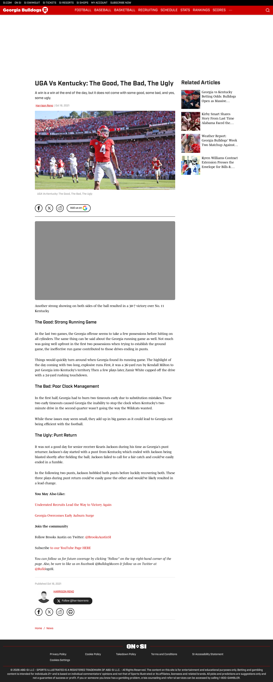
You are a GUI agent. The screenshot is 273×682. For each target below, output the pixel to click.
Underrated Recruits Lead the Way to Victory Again (73, 505)
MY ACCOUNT (99, 3)
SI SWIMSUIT (32, 3)
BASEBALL (102, 10)
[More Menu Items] (230, 10)
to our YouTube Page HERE (70, 548)
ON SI (18, 3)
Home (38, 628)
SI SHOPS (82, 3)
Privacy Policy (58, 654)
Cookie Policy (93, 654)
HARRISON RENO (63, 591)
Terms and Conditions (164, 654)
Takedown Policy (126, 654)
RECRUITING (148, 10)
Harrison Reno (44, 105)
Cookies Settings (60, 660)
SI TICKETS (49, 3)
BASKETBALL (124, 10)
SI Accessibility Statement (207, 654)
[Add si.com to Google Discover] (79, 208)
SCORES (219, 10)
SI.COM (7, 3)
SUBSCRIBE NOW (120, 3)
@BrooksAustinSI (98, 537)
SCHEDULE (169, 10)
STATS (185, 10)
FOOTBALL (83, 10)
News (49, 628)
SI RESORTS (66, 3)
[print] (70, 612)
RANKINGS (201, 10)
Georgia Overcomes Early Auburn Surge (64, 515)
